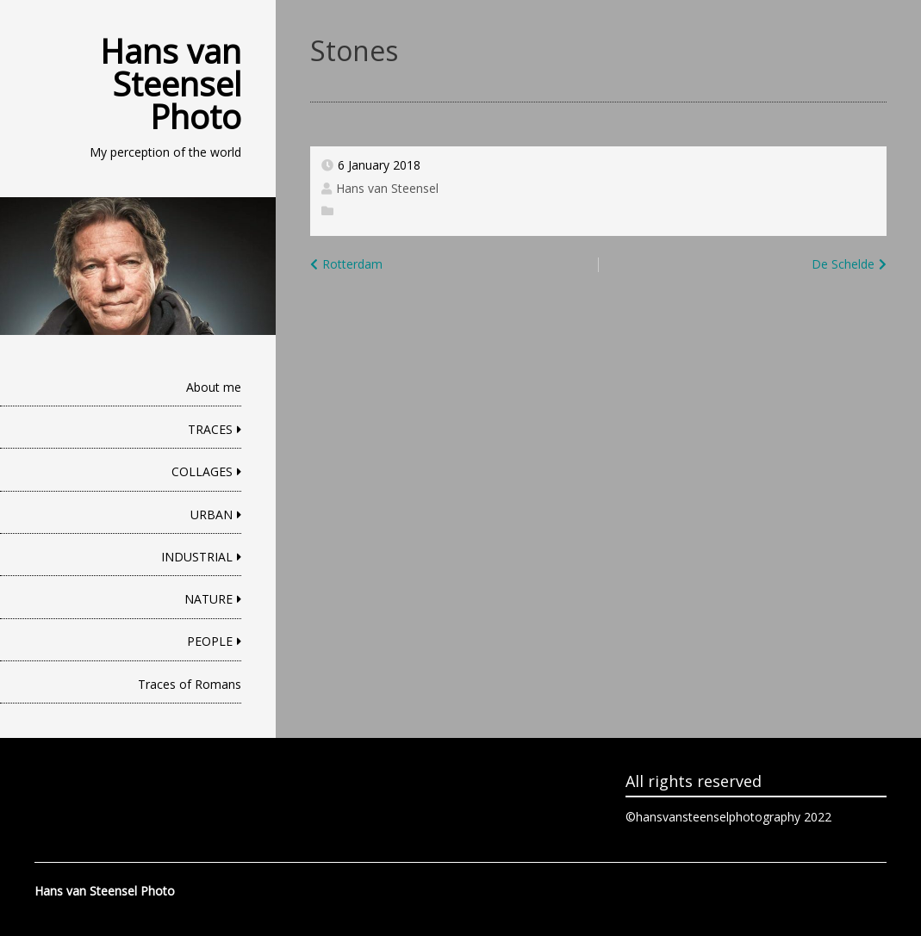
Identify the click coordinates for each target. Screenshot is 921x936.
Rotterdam (352, 264)
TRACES (210, 429)
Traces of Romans (189, 684)
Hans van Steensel (387, 188)
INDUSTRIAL (197, 557)
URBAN (211, 514)
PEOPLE (210, 641)
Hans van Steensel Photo (170, 83)
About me (213, 387)
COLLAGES (202, 471)
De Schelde (843, 264)
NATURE (208, 599)
